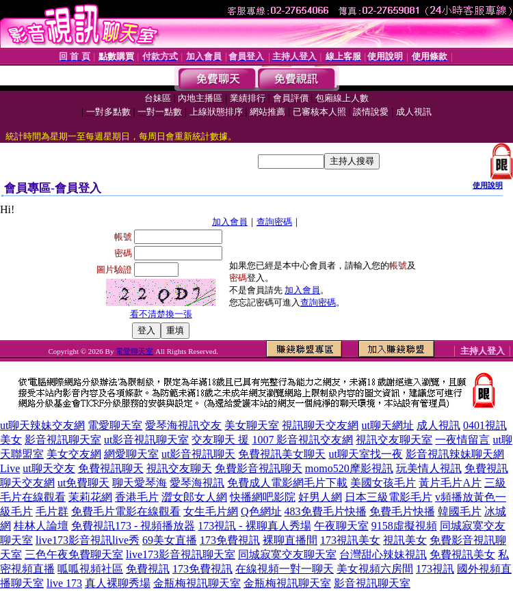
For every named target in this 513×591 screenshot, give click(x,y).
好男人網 (320, 497)
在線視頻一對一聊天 (284, 569)
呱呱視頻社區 (90, 569)
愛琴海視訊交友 (183, 425)
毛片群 (52, 511)
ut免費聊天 (83, 483)
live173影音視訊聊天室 (180, 554)
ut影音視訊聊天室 (146, 439)
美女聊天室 (251, 425)
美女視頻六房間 (375, 569)
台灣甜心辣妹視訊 (383, 554)
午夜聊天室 (341, 526)
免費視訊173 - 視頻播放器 (133, 526)
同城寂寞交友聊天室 (287, 554)
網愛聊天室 (131, 454)
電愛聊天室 (134, 351)
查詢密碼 (274, 222)
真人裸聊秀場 (117, 583)
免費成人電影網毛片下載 (287, 483)
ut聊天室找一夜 (365, 454)
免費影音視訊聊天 (258, 468)
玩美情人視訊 (429, 468)
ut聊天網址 (387, 425)
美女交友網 (74, 454)
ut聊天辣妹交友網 (42, 425)
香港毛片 (137, 497)
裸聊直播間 (290, 540)
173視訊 (435, 569)
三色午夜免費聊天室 (74, 554)
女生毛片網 (210, 511)
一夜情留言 (462, 439)
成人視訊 (438, 425)
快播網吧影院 (262, 497)
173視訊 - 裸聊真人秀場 (254, 526)
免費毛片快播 (402, 511)
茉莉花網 (90, 497)
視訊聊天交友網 (320, 425)
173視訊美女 (350, 540)
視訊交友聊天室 (394, 439)
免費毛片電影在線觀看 (126, 511)
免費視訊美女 (462, 554)
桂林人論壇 (41, 526)
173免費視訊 (230, 540)
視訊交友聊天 (179, 468)
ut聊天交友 (49, 468)
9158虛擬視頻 (404, 526)
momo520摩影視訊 (349, 468)
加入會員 (230, 222)
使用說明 (488, 185)
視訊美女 (405, 540)
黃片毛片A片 (450, 483)
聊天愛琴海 (139, 483)
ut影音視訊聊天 (198, 454)
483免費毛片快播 (326, 511)
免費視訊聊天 (111, 468)
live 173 (64, 583)
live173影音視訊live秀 (88, 540)
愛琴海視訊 (197, 483)
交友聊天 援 (220, 439)
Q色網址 (261, 511)
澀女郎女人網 (194, 497)
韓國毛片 (460, 511)
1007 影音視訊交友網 (302, 439)
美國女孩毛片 (383, 483)
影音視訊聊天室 (63, 439)
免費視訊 (148, 569)
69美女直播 (169, 540)
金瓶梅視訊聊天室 (197, 583)
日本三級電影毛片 (388, 497)
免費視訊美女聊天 (282, 454)
